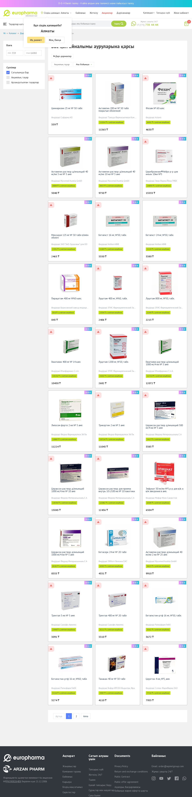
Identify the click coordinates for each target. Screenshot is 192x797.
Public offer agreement (126, 781)
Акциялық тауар (62, 65)
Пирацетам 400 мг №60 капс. (66, 299)
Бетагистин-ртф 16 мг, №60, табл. (69, 680)
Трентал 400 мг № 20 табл (113, 616)
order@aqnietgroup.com (171, 766)
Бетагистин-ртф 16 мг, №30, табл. (164, 616)
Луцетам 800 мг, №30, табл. (160, 299)
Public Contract (122, 776)
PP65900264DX (13, 781)
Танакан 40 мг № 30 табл (112, 680)
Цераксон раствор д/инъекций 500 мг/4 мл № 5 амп (164, 427)
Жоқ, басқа (55, 40)
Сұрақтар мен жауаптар (101, 790)
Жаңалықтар (69, 766)
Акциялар (107, 12)
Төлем (92, 779)
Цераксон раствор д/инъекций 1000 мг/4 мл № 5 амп (67, 554)
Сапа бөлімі (94, 795)
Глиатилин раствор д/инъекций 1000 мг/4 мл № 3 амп (162, 364)
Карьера (67, 781)
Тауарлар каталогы (16, 24)
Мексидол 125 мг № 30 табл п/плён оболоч (69, 237)
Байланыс (81, 12)
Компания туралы (72, 771)
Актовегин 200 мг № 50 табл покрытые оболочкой (114, 110)
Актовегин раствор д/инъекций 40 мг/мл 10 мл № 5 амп (117, 174)
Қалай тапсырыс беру (100, 785)
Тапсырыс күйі (163, 12)
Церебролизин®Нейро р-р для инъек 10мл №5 (162, 174)
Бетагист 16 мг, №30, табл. (113, 236)
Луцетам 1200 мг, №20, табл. (114, 362)
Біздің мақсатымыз (73, 787)
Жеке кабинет (181, 12)
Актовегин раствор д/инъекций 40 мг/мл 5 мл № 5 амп (69, 174)
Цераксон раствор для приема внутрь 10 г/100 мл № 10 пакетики (117, 491)
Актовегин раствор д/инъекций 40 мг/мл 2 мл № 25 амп (164, 554)
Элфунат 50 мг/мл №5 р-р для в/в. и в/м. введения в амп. (164, 491)
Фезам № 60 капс (155, 109)
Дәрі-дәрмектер (63, 57)
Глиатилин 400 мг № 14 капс (66, 362)
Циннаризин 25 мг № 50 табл (66, 109)
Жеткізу (94, 12)
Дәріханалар (123, 12)
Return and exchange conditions (131, 771)
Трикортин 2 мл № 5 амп (111, 426)
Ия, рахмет (36, 40)
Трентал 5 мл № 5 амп (63, 616)
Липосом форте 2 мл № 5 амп (66, 426)
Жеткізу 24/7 (95, 774)
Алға (85, 717)
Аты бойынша (82, 65)
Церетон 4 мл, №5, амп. (158, 680)
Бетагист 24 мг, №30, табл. (160, 236)
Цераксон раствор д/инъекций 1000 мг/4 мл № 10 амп (67, 491)
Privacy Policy (121, 766)
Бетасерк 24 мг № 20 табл (112, 553)
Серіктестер (69, 792)
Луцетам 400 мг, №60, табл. (113, 299)
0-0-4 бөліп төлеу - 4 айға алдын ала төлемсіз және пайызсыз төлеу (96, 3)
